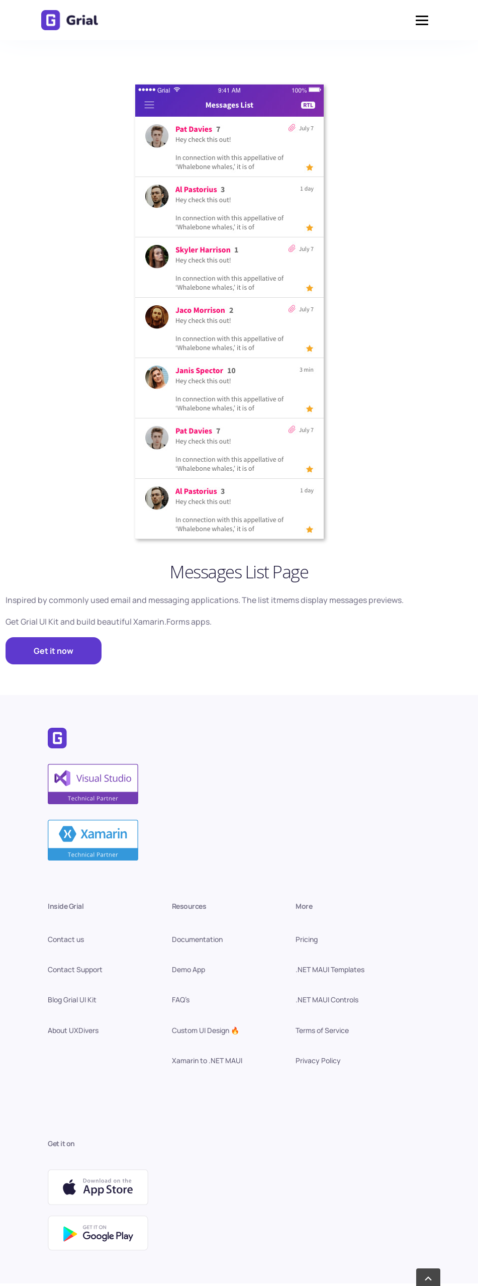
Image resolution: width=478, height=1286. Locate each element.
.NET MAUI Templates (330, 969)
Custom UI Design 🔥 (205, 1030)
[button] (422, 20)
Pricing (307, 939)
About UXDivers (73, 1030)
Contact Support (75, 969)
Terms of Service (322, 1030)
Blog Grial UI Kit (72, 999)
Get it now (53, 650)
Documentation (197, 939)
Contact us (66, 939)
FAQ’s (180, 999)
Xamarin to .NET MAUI (207, 1060)
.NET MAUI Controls (327, 999)
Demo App (188, 969)
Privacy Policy (318, 1060)
